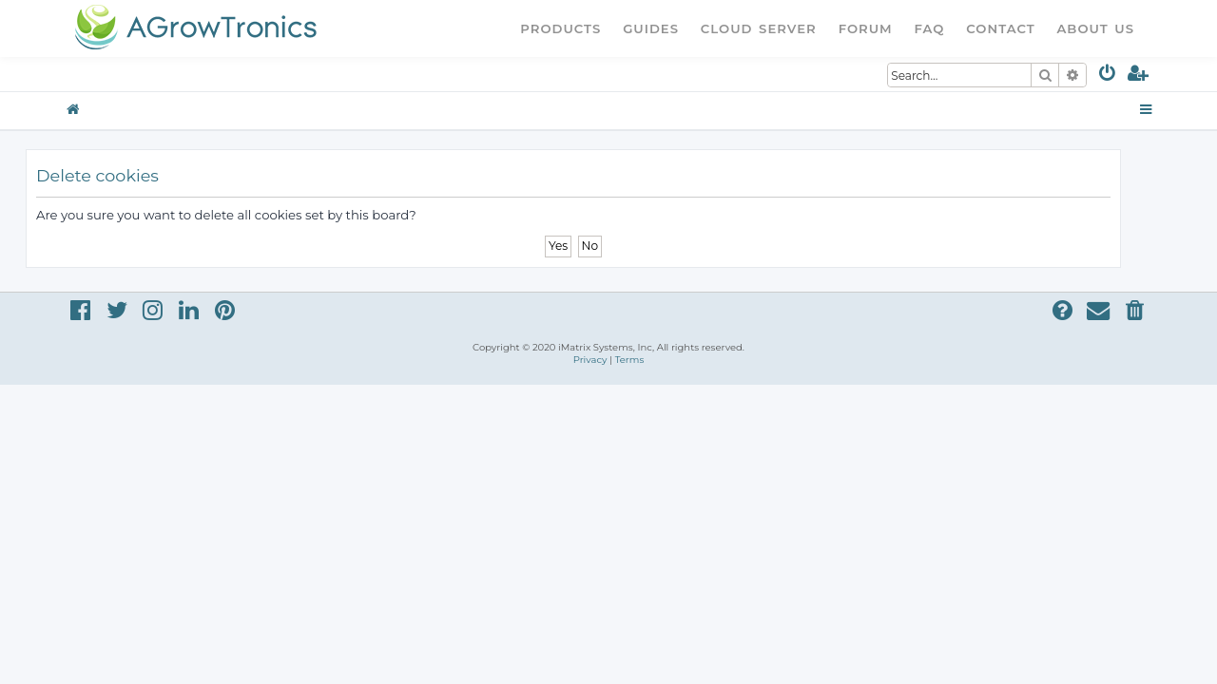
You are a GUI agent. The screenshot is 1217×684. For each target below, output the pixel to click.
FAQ (930, 28)
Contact (1000, 28)
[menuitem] (1108, 76)
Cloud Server (759, 28)
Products (560, 28)
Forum (866, 28)
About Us (1095, 28)
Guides (651, 28)
